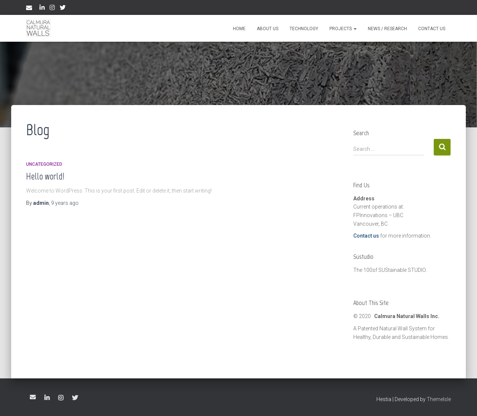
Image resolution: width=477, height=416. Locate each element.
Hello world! (45, 176)
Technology (304, 28)
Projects (343, 28)
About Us (267, 28)
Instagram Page (52, 8)
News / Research (387, 28)
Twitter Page (63, 8)
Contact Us (431, 28)
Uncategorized (44, 164)
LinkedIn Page (42, 8)
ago (65, 203)
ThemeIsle (439, 399)
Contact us (366, 236)
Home (239, 28)
